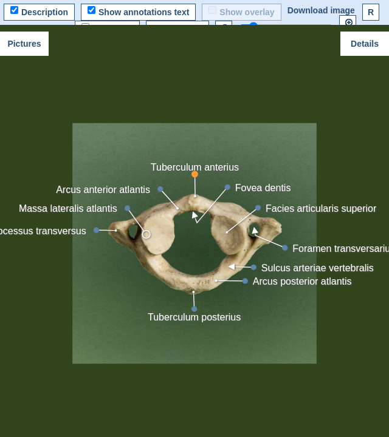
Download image (321, 10)
